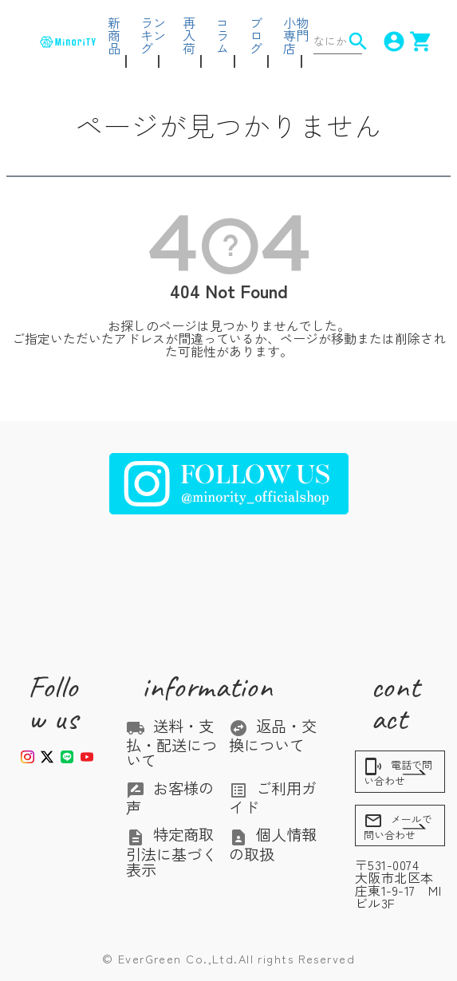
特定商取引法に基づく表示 (171, 852)
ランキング (153, 35)
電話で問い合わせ (398, 772)
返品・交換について (273, 735)
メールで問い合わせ (398, 826)
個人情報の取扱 (273, 844)
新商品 (114, 35)
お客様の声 (170, 797)
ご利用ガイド (273, 797)
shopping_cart (413, 41)
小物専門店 (296, 35)
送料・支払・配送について (171, 743)
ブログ (256, 35)
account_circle (386, 41)
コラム (222, 35)
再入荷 (189, 35)
